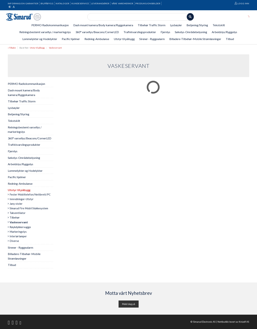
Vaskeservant (55, 48)
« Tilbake (12, 48)
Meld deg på (128, 304)
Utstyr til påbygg (37, 48)
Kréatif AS (244, 321)
